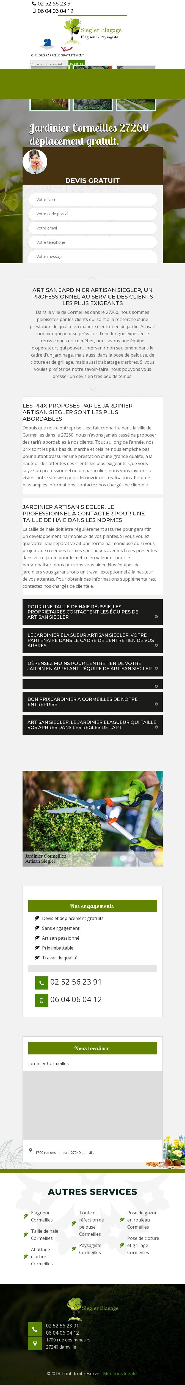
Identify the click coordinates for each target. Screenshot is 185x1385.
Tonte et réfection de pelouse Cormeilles (88, 1223)
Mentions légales (121, 1373)
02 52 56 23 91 (52, 3)
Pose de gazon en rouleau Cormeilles (139, 1220)
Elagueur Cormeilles (38, 1216)
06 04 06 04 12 (52, 11)
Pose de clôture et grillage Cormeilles (139, 1245)
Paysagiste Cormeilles (86, 1248)
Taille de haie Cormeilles (41, 1234)
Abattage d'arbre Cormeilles (38, 1256)
